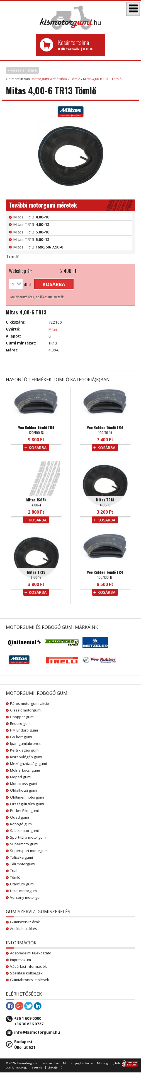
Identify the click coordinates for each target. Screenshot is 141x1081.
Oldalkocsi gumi (23, 790)
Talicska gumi (21, 857)
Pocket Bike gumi (24, 810)
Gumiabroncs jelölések (29, 979)
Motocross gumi (23, 783)
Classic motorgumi (25, 710)
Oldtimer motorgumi (27, 797)
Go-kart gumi (21, 736)
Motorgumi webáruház (49, 79)
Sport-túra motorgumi (28, 837)
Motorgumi (105, 1063)
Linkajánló (54, 1067)
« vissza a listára (22, 70)
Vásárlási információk (28, 966)
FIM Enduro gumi (24, 730)
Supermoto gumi (24, 843)
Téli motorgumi (22, 863)
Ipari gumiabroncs (25, 743)
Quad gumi (19, 817)
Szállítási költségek (26, 973)
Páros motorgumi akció (29, 703)
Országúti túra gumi (27, 803)
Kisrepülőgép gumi (26, 756)
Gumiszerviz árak (25, 921)
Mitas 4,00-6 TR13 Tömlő (102, 79)
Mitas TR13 (31, 217)
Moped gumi (20, 776)
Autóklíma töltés (23, 928)
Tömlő (75, 79)
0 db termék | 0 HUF (79, 44)
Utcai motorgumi (24, 890)
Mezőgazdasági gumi (28, 763)
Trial (13, 870)
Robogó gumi (21, 823)
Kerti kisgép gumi (24, 750)
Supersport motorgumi (29, 850)
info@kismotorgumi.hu (37, 1032)
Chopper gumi (22, 716)
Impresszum (20, 959)
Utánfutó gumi (22, 884)
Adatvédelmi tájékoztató (30, 953)
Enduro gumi (20, 723)
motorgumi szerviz (28, 1067)
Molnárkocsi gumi (25, 770)
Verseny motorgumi (26, 897)
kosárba (54, 284)
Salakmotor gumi (24, 830)
